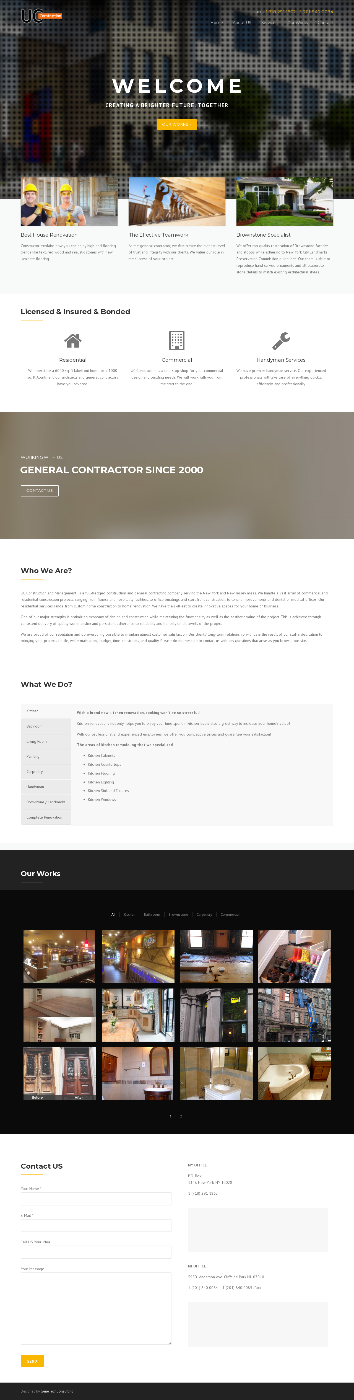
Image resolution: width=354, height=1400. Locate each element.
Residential (73, 360)
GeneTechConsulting (57, 1391)
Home (216, 22)
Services (269, 22)
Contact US (39, 490)
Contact (325, 22)
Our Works (297, 22)
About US (242, 22)
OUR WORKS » (177, 124)
